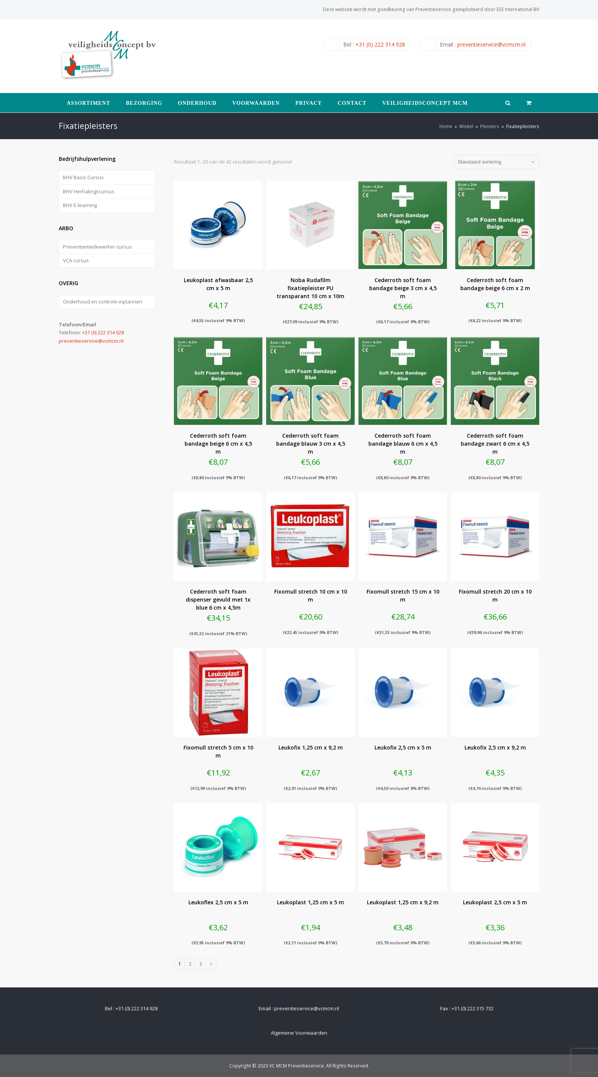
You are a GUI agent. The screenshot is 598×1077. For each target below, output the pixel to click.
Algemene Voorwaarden (299, 1032)
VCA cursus (76, 260)
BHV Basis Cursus (83, 177)
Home (445, 126)
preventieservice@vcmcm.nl (491, 44)
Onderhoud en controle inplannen (102, 301)
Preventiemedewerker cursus (97, 246)
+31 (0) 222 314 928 (380, 44)
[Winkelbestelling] (497, 162)
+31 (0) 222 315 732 (473, 1008)
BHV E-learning (80, 205)
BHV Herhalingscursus (88, 191)
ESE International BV (518, 9)
